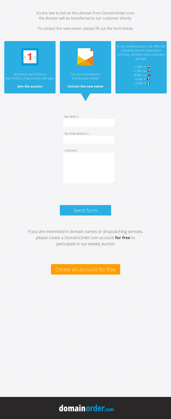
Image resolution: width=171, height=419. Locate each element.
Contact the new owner (86, 86)
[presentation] (89, 195)
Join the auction (30, 86)
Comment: (70, 150)
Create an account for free (85, 269)
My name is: (71, 116)
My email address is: (76, 133)
